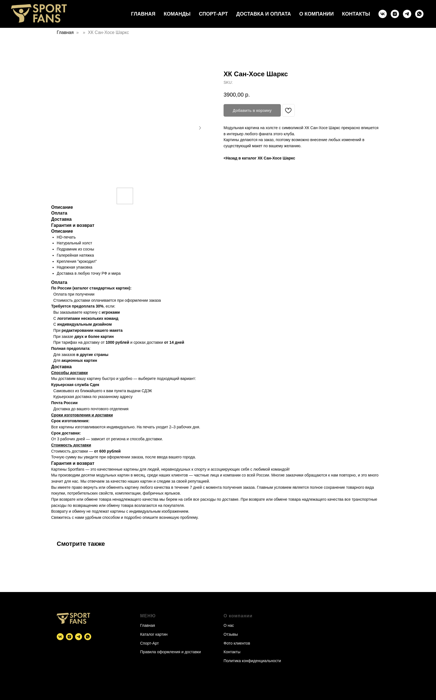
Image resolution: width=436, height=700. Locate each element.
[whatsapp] (419, 14)
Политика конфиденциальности (252, 661)
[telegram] (407, 14)
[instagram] (395, 14)
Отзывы (231, 634)
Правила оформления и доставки (170, 652)
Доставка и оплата (263, 14)
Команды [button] (177, 14)
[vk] (382, 14)
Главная (143, 14)
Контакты (356, 14)
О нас (229, 625)
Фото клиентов (237, 643)
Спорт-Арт (213, 14)
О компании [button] (316, 14)
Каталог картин (153, 634)
